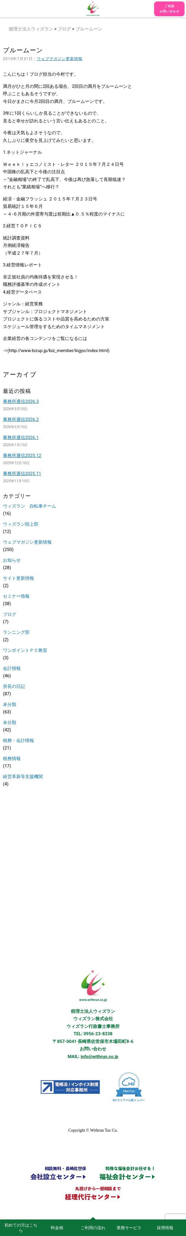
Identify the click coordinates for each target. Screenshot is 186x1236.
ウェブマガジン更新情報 (60, 58)
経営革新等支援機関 (23, 776)
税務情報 (12, 758)
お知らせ (12, 560)
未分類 (9, 704)
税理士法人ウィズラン (31, 29)
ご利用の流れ (93, 1227)
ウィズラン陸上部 (20, 524)
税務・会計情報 (18, 740)
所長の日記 (14, 686)
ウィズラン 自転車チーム (29, 506)
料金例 (57, 1227)
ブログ (64, 29)
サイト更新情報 (18, 578)
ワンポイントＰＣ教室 (25, 650)
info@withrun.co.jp (99, 1056)
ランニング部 (16, 632)
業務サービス (129, 1227)
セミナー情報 (16, 596)
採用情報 (165, 1227)
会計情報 (12, 668)
